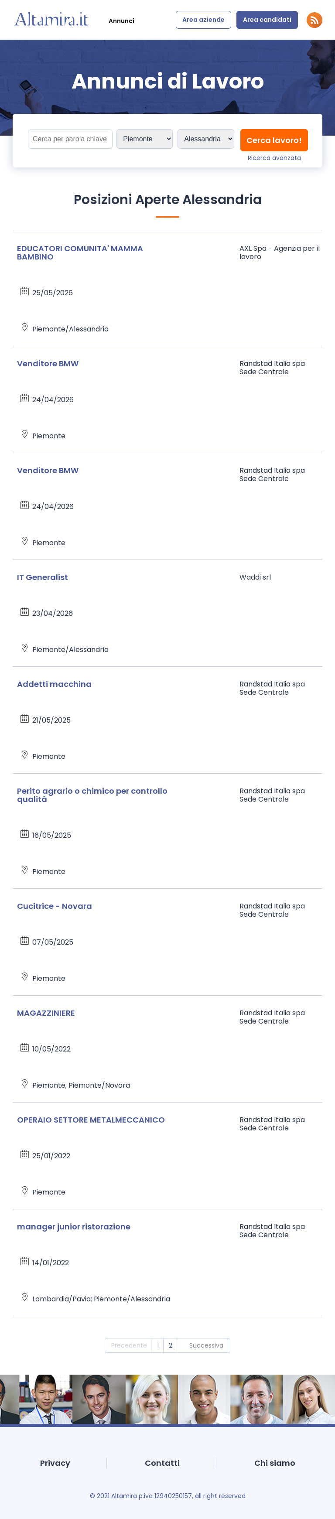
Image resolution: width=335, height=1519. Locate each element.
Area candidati (267, 19)
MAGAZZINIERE (46, 1012)
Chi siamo (274, 1463)
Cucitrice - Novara (54, 906)
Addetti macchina (54, 684)
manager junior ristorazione (73, 1226)
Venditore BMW (48, 363)
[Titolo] (70, 139)
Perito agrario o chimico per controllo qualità (92, 795)
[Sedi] (144, 139)
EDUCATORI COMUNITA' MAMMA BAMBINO (80, 252)
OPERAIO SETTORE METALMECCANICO (91, 1119)
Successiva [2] (206, 1345)
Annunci (121, 21)
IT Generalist (42, 577)
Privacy (55, 1463)
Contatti (162, 1463)
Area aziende (203, 19)
